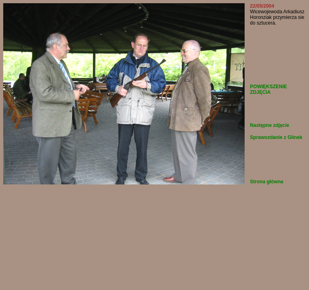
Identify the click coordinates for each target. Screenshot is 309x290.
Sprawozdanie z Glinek (276, 137)
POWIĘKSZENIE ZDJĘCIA (268, 89)
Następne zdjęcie (269, 125)
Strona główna (266, 181)
